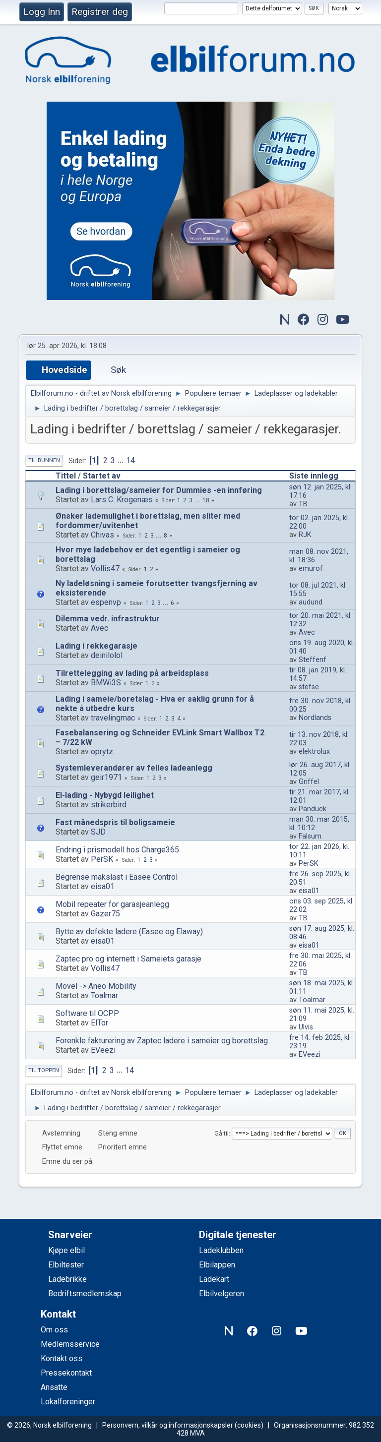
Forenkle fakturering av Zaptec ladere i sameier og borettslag (162, 1040)
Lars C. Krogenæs (122, 499)
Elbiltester (66, 1264)
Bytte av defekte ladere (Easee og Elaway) (129, 931)
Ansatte (54, 1387)
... (122, 460)
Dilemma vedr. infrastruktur (108, 618)
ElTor (99, 1022)
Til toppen (43, 1070)
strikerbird (109, 804)
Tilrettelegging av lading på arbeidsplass (132, 673)
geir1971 (106, 777)
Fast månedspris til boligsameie (115, 822)
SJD (98, 832)
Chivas (102, 535)
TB (303, 504)
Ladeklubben (221, 1250)
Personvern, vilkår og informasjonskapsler (167, 1425)
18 (205, 500)
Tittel (66, 476)
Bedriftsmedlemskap (85, 1293)
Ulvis (306, 1027)
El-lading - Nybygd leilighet (105, 795)
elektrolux (314, 751)
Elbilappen (217, 1264)
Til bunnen (44, 460)
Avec (99, 628)
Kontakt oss (61, 1358)
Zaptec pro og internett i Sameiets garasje (128, 958)
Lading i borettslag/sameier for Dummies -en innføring (159, 490)
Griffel (309, 782)
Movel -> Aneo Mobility (96, 986)
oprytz (102, 751)
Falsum (310, 836)
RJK (305, 535)
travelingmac (113, 717)
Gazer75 (105, 913)
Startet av (102, 476)
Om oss (54, 1329)
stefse (309, 687)
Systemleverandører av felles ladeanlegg (134, 768)
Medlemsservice (70, 1344)
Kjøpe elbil (66, 1250)
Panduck (312, 809)
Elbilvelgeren (221, 1293)
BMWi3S (106, 682)
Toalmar (104, 995)
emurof (311, 568)
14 (130, 460)
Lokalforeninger (68, 1401)
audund (310, 602)
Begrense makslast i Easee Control (117, 877)
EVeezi (103, 1050)
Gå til (221, 1133)
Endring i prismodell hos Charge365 (117, 849)
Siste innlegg (318, 476)
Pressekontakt (66, 1373)
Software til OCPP (87, 1013)
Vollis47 (105, 568)
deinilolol (107, 655)
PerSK (102, 859)
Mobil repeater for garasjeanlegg (112, 904)
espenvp (106, 602)
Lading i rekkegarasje (96, 646)
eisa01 (103, 886)
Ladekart (214, 1279)
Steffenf (312, 660)
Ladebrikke (67, 1279)
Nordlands (315, 718)
